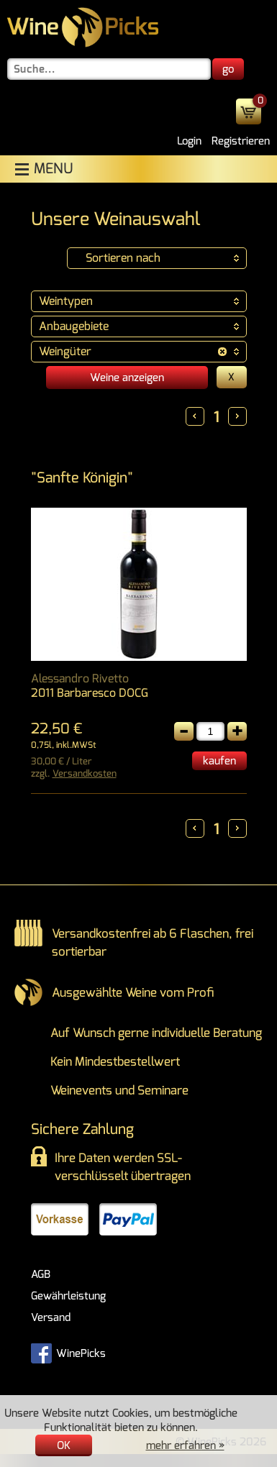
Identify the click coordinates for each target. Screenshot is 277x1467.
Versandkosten (85, 773)
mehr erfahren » (185, 1445)
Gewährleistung (68, 1296)
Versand (51, 1317)
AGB (40, 1274)
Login (189, 141)
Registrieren (241, 141)
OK (64, 1445)
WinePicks (68, 1351)
